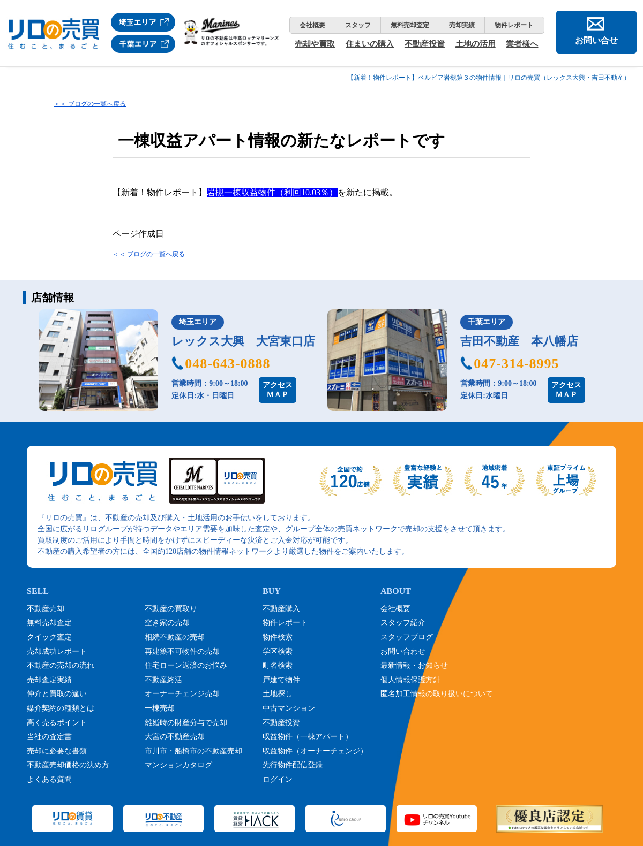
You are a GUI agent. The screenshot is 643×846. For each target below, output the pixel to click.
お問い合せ (596, 40)
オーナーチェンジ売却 (182, 694)
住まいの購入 (370, 44)
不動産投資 (425, 44)
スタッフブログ (406, 637)
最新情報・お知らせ (414, 665)
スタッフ (358, 25)
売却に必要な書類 (57, 751)
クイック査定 (49, 637)
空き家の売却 (167, 623)
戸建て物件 (281, 680)
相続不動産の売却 (175, 637)
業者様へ (522, 44)
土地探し (278, 694)
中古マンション (289, 708)
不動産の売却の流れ (60, 665)
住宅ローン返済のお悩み (186, 665)
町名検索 (278, 665)
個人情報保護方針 (410, 680)
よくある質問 (49, 779)
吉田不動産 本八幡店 (519, 341)
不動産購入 (281, 609)
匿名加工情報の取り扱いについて (436, 694)
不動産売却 (45, 609)
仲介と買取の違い (57, 694)
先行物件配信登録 (293, 765)
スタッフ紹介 (402, 623)
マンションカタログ (178, 765)
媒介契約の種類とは (60, 708)
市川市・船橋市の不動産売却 (193, 751)
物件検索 (278, 637)
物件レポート (514, 25)
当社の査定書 (49, 737)
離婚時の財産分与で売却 (186, 723)
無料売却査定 (410, 25)
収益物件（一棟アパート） (308, 737)
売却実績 (462, 25)
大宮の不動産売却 (175, 737)
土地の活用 (475, 44)
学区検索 (278, 651)
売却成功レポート (57, 651)
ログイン (278, 779)
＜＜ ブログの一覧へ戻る (90, 104)
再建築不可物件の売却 (182, 651)
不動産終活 (163, 680)
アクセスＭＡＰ (278, 390)
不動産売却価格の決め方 (68, 765)
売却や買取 (315, 44)
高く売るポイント (57, 723)
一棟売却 (160, 708)
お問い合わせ (402, 651)
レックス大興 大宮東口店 (243, 341)
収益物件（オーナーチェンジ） (315, 751)
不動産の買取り (171, 609)
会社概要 (312, 25)
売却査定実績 (49, 680)
